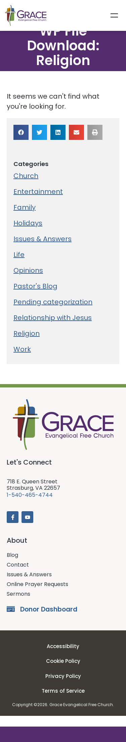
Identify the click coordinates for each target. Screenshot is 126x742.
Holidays (27, 233)
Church (25, 186)
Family (24, 218)
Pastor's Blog (35, 297)
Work (22, 360)
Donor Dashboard (48, 620)
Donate (63, 734)
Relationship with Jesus (52, 328)
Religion (26, 344)
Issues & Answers (42, 249)
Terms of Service (63, 701)
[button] (21, 143)
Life (19, 265)
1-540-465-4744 (30, 506)
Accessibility (63, 656)
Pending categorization (52, 312)
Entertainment (38, 202)
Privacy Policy (63, 686)
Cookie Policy (63, 672)
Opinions (28, 281)
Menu (114, 15)
